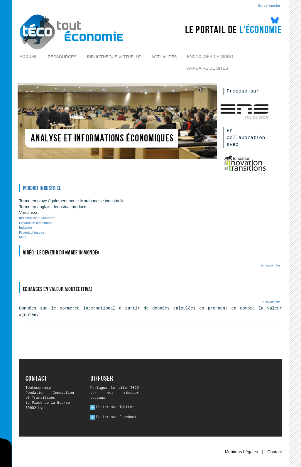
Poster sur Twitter (115, 407)
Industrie (25, 227)
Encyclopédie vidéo (210, 56)
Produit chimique (31, 232)
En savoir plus (270, 265)
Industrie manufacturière (37, 218)
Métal (23, 237)
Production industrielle (35, 223)
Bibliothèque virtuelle (114, 56)
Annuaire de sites (207, 68)
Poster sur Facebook (116, 417)
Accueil (29, 56)
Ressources (62, 56)
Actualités (164, 56)
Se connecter (269, 5)
